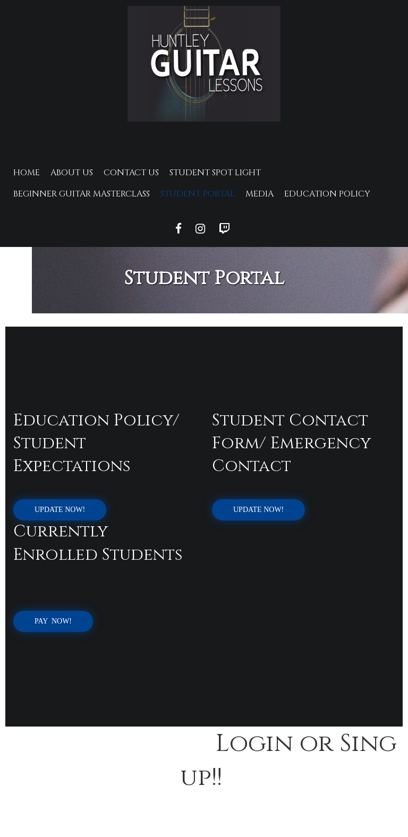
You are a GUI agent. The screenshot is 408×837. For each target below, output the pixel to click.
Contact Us (131, 172)
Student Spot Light (215, 172)
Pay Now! (53, 621)
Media (259, 194)
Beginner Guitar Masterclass (81, 194)
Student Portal (197, 194)
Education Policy (327, 194)
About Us (71, 172)
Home (26, 172)
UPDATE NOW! (60, 510)
